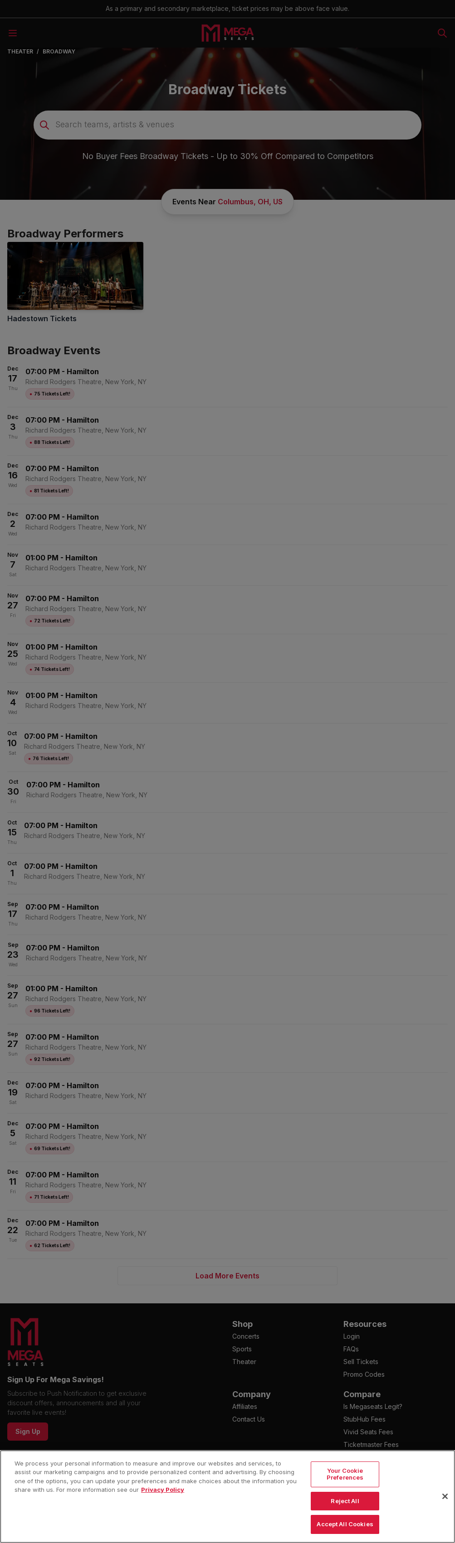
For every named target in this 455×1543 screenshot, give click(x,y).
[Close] (445, 1514)
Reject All (345, 1518)
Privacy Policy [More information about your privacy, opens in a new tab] (162, 1507)
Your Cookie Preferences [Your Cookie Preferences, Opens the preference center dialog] (345, 1491)
